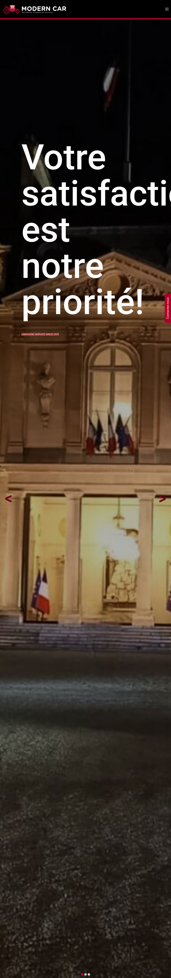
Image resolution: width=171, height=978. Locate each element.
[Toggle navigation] (167, 9)
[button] (13, 498)
